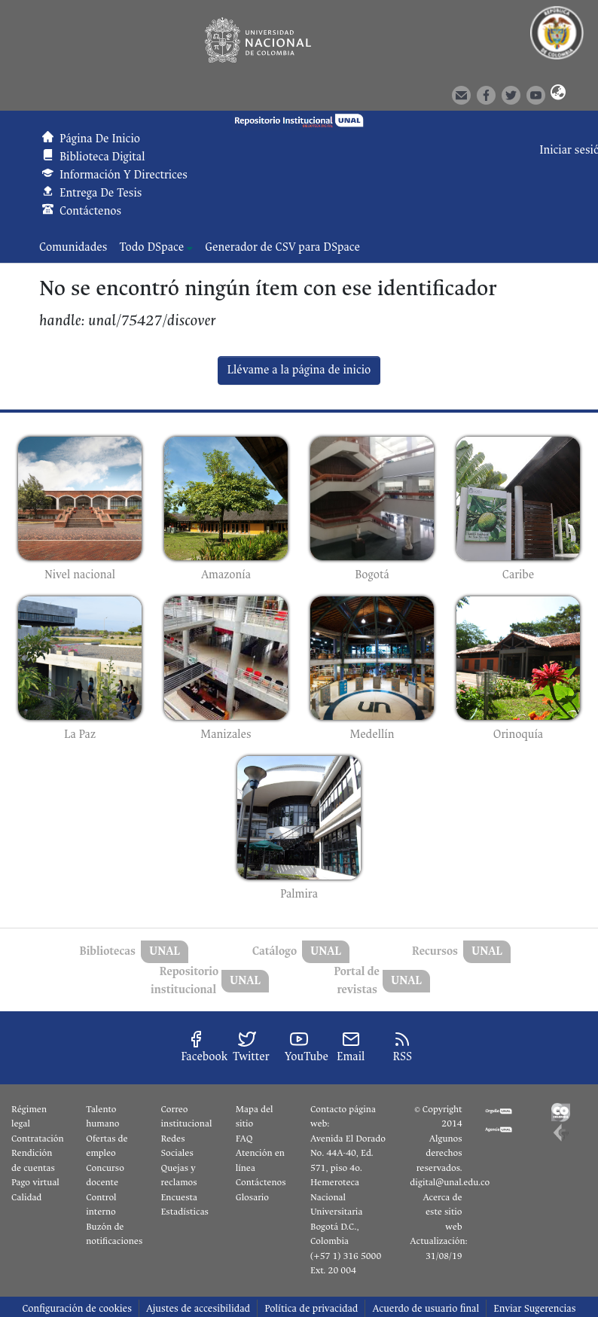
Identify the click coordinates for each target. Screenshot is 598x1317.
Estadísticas (185, 1212)
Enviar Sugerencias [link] (534, 1308)
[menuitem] (156, 248)
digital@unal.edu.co (450, 1182)
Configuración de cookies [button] (76, 1308)
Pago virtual (35, 1182)
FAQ (244, 1139)
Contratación (37, 1139)
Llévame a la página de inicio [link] (299, 370)
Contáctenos (261, 1182)
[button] (555, 94)
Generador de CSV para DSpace (282, 247)
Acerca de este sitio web (442, 1212)
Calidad (26, 1197)
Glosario (252, 1197)
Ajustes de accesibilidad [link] (198, 1308)
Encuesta (179, 1197)
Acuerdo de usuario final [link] (425, 1308)
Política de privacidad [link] (311, 1308)
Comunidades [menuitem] (73, 247)
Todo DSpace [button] (151, 247)
